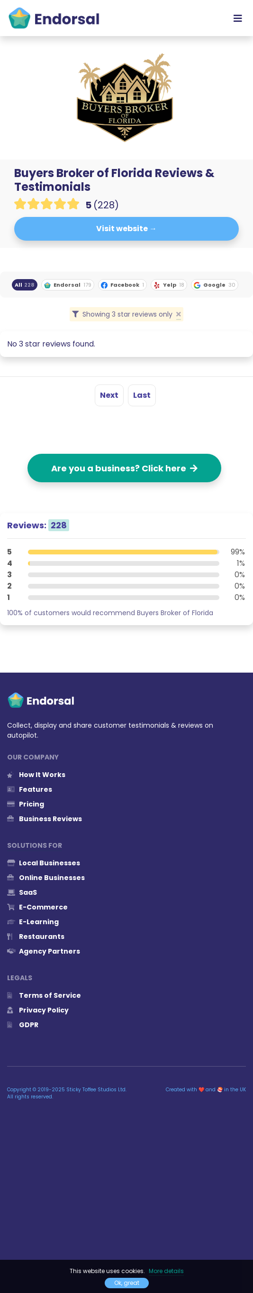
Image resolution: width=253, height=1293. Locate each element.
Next (109, 395)
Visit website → (126, 228)
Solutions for (34, 845)
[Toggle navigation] (237, 18)
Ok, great (126, 1283)
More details (166, 1271)
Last (142, 395)
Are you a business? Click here (124, 468)
